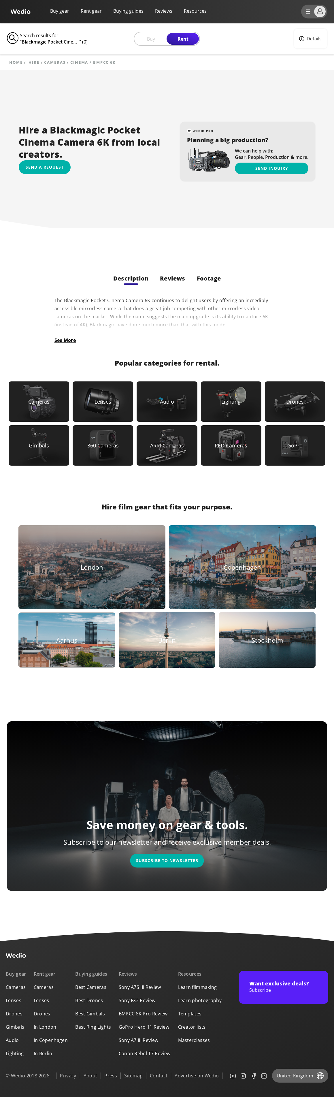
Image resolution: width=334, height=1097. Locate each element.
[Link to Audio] (167, 401)
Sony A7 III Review (138, 1040)
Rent (183, 39)
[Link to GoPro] (295, 445)
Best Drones (89, 1000)
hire (34, 62)
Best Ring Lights (93, 1027)
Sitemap (133, 1075)
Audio (12, 1040)
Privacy (68, 1075)
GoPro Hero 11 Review (144, 1027)
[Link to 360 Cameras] (103, 445)
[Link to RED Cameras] (231, 445)
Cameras (54, 62)
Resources (190, 974)
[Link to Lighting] (231, 401)
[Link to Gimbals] (39, 445)
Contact (158, 1075)
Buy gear (59, 11)
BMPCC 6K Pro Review (143, 1014)
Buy (151, 39)
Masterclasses (194, 1040)
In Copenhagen (51, 1040)
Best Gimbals (90, 1014)
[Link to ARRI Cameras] (167, 445)
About (90, 1075)
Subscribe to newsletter (167, 860)
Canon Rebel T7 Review (145, 1053)
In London (45, 1027)
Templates (190, 1014)
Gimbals (15, 1027)
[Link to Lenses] (103, 401)
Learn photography (200, 1000)
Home (16, 62)
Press (110, 1075)
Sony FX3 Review (137, 1000)
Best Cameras (90, 987)
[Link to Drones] (295, 401)
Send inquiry (271, 168)
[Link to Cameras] (39, 401)
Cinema (79, 62)
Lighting (15, 1053)
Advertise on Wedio (197, 1075)
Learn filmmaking (197, 987)
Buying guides (128, 11)
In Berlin (43, 1053)
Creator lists (192, 1027)
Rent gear (91, 11)
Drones (14, 1014)
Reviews (163, 11)
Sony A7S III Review (140, 987)
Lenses (13, 1000)
